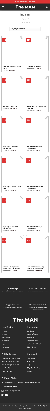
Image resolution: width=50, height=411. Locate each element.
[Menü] (3, 7)
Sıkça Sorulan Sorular (34, 368)
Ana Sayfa (22, 19)
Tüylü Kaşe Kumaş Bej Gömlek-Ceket (12, 187)
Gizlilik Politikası (7, 368)
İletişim (29, 371)
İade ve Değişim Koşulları (10, 365)
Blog (28, 365)
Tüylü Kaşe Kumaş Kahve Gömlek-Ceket (10, 147)
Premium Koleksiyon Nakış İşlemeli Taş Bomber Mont (35, 268)
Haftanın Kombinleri (34, 344)
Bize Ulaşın (5, 347)
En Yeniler (30, 338)
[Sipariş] (25, 29)
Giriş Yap (5, 331)
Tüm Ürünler (31, 347)
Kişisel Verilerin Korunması (11, 358)
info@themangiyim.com (12, 391)
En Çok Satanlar (32, 341)
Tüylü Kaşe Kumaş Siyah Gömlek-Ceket (34, 227)
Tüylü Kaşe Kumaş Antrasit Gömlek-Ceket (11, 227)
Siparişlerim (6, 338)
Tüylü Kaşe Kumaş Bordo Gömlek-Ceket (35, 187)
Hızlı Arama (31, 362)
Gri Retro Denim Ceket (34, 66)
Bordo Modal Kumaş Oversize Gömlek (12, 67)
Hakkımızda (31, 358)
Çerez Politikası (7, 371)
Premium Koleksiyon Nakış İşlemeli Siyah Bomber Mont (11, 268)
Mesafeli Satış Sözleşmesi (10, 362)
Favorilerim (6, 341)
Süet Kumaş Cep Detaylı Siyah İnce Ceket (36, 107)
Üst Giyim (30, 331)
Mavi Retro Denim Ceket (10, 107)
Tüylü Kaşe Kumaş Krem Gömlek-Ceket (34, 147)
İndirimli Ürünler (33, 334)
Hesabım (5, 334)
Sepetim (5, 344)
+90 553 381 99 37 (10, 387)
